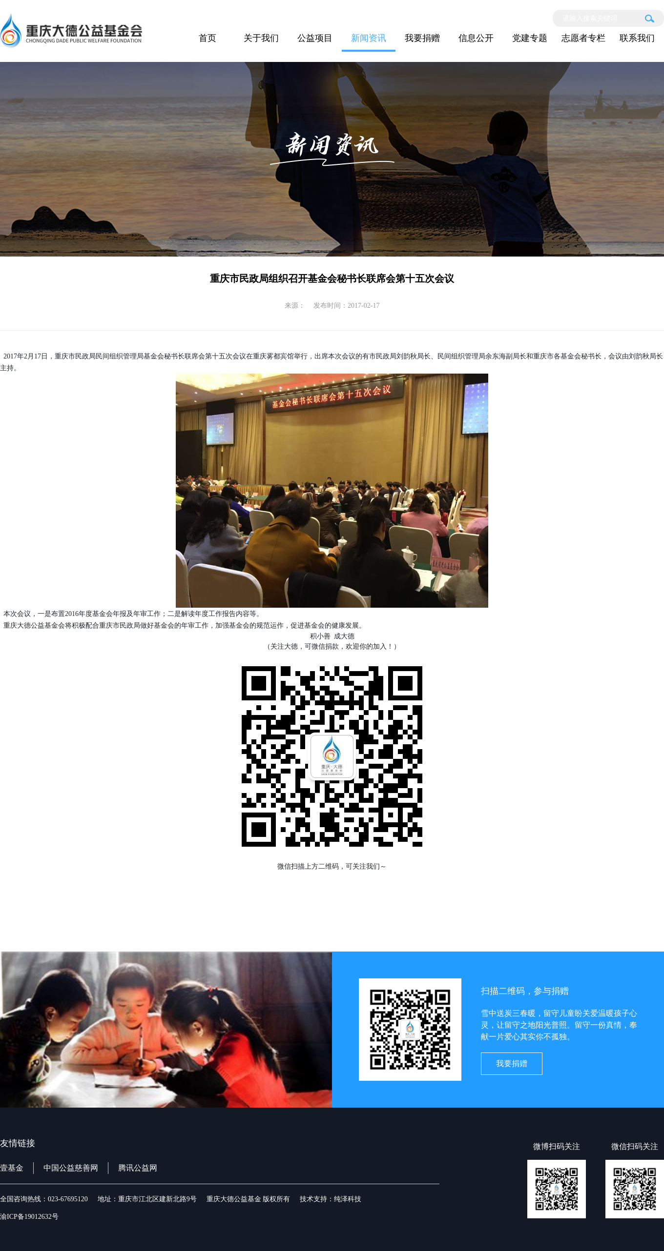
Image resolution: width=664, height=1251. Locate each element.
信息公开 (476, 38)
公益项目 (314, 38)
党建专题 (529, 38)
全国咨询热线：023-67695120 (44, 1199)
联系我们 (637, 38)
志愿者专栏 (583, 38)
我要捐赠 (422, 38)
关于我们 (261, 38)
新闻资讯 (368, 38)
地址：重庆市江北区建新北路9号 (147, 1199)
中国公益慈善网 (70, 1168)
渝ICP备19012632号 (29, 1216)
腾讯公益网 (137, 1168)
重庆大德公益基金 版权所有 (248, 1199)
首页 (207, 38)
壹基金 (11, 1168)
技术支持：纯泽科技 (330, 1199)
